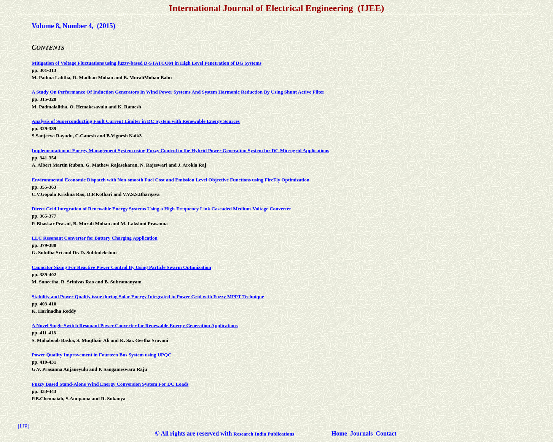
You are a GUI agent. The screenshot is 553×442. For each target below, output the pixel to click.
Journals (361, 433)
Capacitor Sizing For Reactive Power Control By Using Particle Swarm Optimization (121, 267)
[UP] (23, 426)
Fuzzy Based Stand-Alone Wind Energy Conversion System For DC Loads (110, 384)
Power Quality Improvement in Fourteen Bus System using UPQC (101, 355)
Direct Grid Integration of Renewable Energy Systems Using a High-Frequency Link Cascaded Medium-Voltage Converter (161, 208)
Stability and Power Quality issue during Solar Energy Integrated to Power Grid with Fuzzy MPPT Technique (148, 296)
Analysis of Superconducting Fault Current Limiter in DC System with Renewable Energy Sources (136, 121)
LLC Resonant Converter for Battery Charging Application (94, 238)
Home (339, 433)
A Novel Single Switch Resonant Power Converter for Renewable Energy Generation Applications (134, 325)
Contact (386, 433)
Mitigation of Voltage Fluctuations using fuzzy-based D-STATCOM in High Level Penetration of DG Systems (146, 63)
